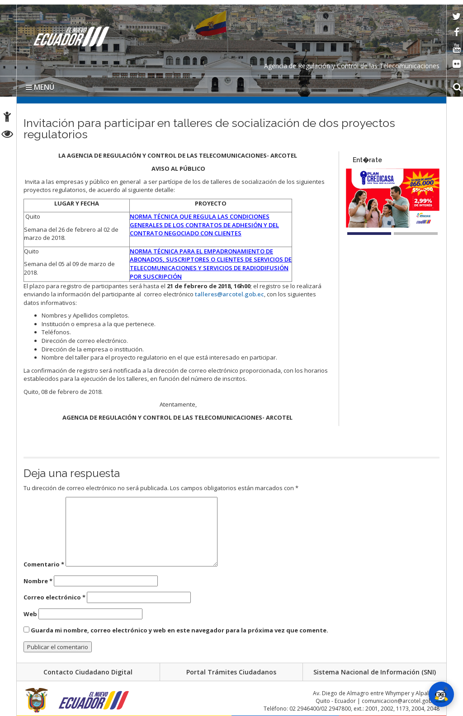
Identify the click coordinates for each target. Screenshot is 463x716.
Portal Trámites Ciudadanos (231, 672)
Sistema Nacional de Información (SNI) (374, 672)
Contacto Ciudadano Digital (87, 672)
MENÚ (40, 87)
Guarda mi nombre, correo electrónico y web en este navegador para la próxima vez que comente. (179, 630)
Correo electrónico (54, 597)
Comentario (44, 564)
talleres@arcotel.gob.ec (229, 294)
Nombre (38, 581)
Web (30, 614)
